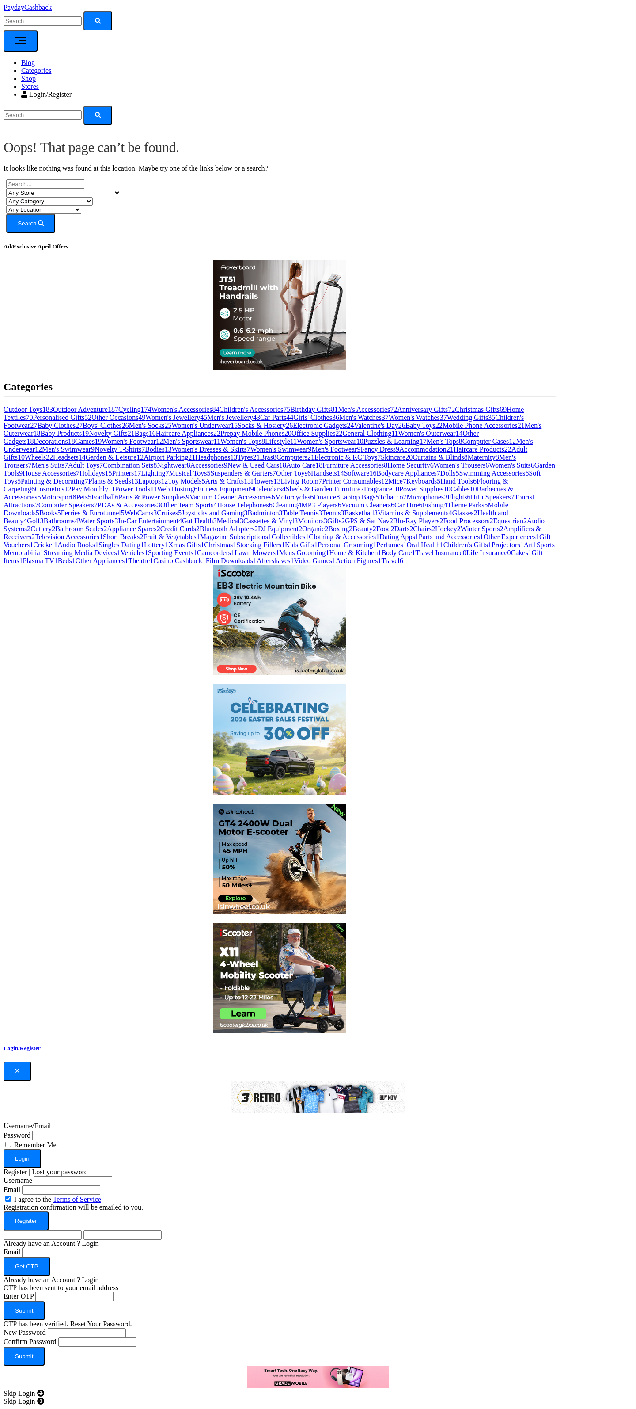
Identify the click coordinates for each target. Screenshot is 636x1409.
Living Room (301, 481)
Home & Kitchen (355, 552)
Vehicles (134, 552)
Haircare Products (482, 449)
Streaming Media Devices (82, 552)
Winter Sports (482, 529)
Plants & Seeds (113, 481)
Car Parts (276, 417)
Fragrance (381, 489)
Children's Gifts (467, 544)
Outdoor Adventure (85, 409)
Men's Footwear (336, 449)
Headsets (69, 457)
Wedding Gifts (471, 417)
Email (12, 1189)
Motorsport (58, 497)
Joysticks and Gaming (214, 513)
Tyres (248, 457)
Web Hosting (177, 489)
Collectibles (290, 537)
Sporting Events (172, 552)
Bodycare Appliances (408, 473)
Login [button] (90, 1243)
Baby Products (65, 433)
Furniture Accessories (354, 465)
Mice (397, 481)
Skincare (397, 457)
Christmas (220, 544)
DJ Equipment (280, 529)
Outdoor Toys (28, 409)
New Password (25, 1332)
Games (88, 441)
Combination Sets (130, 465)
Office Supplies (317, 433)
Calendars (270, 489)
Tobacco (393, 497)
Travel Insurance (440, 552)
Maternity (483, 457)
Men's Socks (150, 425)
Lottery (156, 544)
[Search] (43, 115)
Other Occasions (118, 417)
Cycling (134, 409)
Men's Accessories (367, 409)
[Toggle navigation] (21, 41)
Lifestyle (281, 441)
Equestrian (509, 521)
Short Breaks (123, 537)
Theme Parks (467, 505)
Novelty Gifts (112, 433)
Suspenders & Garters (243, 473)
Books (50, 513)
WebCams (141, 513)
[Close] (17, 1071)
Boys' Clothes (106, 425)
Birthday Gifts (314, 409)
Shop (28, 78)
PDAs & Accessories (129, 505)
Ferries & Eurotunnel (93, 513)
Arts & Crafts (228, 481)
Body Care (398, 552)
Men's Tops (444, 441)
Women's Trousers (461, 465)
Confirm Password (30, 1341)
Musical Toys (189, 473)
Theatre (140, 560)
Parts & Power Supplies (153, 497)
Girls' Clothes (316, 417)
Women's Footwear (132, 441)
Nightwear (173, 465)
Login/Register (46, 94)
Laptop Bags (359, 497)
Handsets (327, 473)
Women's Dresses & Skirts (211, 449)
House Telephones (244, 505)
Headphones (216, 457)
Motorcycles (294, 497)
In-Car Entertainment (150, 521)
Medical (230, 521)
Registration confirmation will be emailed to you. (73, 1207)
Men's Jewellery (233, 417)
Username (18, 1180)
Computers (295, 457)
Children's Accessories (255, 409)
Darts (403, 529)
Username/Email (27, 1126)
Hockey (448, 529)
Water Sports (98, 521)
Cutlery (42, 529)
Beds (67, 560)
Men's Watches (364, 417)
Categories (36, 70)
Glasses (464, 513)
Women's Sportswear (330, 441)
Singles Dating (121, 544)
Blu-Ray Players (418, 521)
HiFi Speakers (492, 497)
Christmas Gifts (481, 409)
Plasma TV (40, 560)
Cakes (521, 552)
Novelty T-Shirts (120, 449)
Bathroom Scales (81, 529)
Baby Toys (424, 425)
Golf (35, 521)
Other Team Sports (188, 505)
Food (385, 529)
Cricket (45, 544)
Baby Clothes (60, 425)
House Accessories (51, 473)
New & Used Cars (256, 465)
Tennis (333, 513)
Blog (28, 62)
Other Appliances (102, 560)
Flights (458, 497)
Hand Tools (458, 481)
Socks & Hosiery (265, 425)
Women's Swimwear (281, 449)
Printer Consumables (355, 481)
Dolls (449, 473)
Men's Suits (49, 465)
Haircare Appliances (188, 433)
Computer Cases (489, 441)
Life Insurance (488, 552)
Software (360, 473)
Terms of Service (77, 1199)
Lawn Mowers (257, 552)
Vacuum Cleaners (367, 505)
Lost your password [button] (60, 1172)
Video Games (315, 560)
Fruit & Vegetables (171, 537)
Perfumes (391, 544)
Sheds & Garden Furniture (325, 489)
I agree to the (57, 1199)
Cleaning (287, 505)
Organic (315, 529)
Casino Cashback (179, 560)
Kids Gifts (301, 544)
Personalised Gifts (62, 417)
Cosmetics (53, 489)
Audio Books (77, 544)
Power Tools (136, 489)
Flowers (266, 481)
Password (17, 1135)
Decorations (54, 441)
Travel (392, 560)
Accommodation (426, 449)
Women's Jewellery (176, 417)
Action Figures (359, 560)
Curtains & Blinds (440, 457)
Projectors (508, 544)
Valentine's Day (379, 425)
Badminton (264, 513)
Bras (268, 457)
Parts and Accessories (451, 537)
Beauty (364, 529)
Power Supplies (424, 489)
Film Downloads (231, 560)
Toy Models (186, 481)
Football (104, 497)
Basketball (361, 513)
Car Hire (408, 505)
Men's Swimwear (68, 449)
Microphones (427, 497)
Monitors (312, 521)
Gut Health (199, 521)
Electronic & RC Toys (347, 457)
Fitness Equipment (225, 489)
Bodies (158, 449)
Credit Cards (180, 529)
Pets (83, 497)
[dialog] (318, 1225)
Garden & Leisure (115, 457)
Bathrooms (61, 521)
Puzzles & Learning (395, 441)
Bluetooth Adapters (229, 529)
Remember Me (35, 1145)
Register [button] (15, 1172)
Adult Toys (85, 465)
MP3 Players (321, 505)
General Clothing (370, 433)
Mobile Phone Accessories (484, 425)
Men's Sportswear (191, 441)
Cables (463, 489)
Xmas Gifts (186, 544)
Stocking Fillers (260, 544)
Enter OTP (19, 1296)
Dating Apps (398, 537)
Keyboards (423, 481)
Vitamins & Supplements (415, 513)
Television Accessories (69, 537)
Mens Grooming (304, 552)
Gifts (336, 521)
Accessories (208, 465)
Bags (145, 433)
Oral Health (425, 544)
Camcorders (216, 552)
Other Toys (293, 473)
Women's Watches (418, 417)
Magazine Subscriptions (236, 537)
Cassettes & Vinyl (270, 521)
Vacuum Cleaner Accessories (232, 497)
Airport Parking (169, 457)
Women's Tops (242, 441)
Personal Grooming (347, 544)
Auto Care (304, 465)
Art (530, 544)
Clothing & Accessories (344, 537)
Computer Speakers (68, 505)
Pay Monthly (93, 489)
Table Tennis (302, 513)
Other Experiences (511, 537)
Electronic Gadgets (323, 425)
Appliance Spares (133, 529)
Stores (30, 86)
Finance (327, 497)
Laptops (153, 481)
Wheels (39, 457)
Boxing (340, 529)
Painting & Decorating (54, 481)
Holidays (96, 473)
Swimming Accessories (494, 473)
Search (31, 223)
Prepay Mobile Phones (256, 433)
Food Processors (468, 521)
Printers (126, 473)
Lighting (155, 473)
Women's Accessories (185, 409)
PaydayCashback (28, 7)
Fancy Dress (379, 449)
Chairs (424, 529)
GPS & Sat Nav (369, 521)
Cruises (169, 513)
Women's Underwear (204, 425)
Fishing (435, 505)
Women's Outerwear (430, 433)
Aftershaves (275, 560)
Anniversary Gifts (426, 409)
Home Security (410, 465)
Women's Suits (511, 465)
